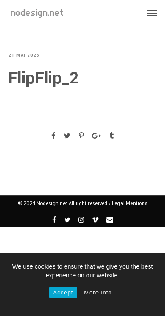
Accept (63, 292)
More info (98, 292)
